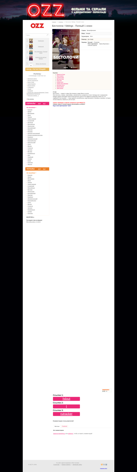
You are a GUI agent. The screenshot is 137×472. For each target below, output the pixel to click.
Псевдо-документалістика (35, 135)
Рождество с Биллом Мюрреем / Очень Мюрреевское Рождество (38, 93)
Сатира (30, 159)
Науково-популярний (34, 133)
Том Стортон (60, 76)
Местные (57, 426)
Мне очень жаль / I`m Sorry (33, 222)
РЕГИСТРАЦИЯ (39, 69)
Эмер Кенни (60, 88)
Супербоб (30, 90)
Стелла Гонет (60, 77)
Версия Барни (31, 85)
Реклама (30, 131)
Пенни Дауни (60, 86)
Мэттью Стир (60, 79)
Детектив (30, 122)
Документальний (32, 139)
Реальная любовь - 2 (33, 95)
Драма (29, 111)
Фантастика (31, 126)
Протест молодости (33, 80)
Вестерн (30, 189)
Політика (30, 162)
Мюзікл (30, 146)
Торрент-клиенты (66, 464)
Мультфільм (31, 124)
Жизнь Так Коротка (41, 63)
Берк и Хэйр (31, 82)
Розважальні (31, 153)
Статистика (56, 464)
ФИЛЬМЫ (30, 169)
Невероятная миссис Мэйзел (40, 58)
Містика (30, 151)
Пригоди (30, 129)
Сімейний (30, 157)
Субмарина (31, 87)
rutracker (66, 413)
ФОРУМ (29, 217)
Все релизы (31, 99)
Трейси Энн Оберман (62, 83)
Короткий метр (32, 140)
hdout (66, 398)
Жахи (29, 115)
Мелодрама (31, 113)
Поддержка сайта (103, 468)
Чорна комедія (32, 119)
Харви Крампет (32, 84)
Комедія (30, 109)
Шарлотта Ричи (61, 74)
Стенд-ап (30, 148)
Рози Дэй (59, 80)
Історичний (31, 120)
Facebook (64, 426)
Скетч (29, 144)
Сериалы (61, 22)
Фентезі (30, 164)
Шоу (29, 155)
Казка (29, 160)
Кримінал (30, 137)
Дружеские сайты (77, 464)
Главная (54, 22)
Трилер (30, 117)
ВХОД (28, 69)
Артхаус (30, 149)
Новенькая (41, 40)
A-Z (44, 103)
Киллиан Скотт (61, 85)
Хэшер (29, 89)
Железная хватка (32, 78)
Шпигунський (31, 142)
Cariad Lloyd (60, 82)
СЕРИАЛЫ (30, 103)
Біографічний (31, 128)
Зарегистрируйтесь (59, 433)
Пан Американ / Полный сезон (40, 52)
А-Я (39, 103)
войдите (70, 433)
